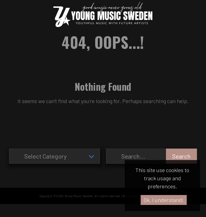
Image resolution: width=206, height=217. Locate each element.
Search (181, 156)
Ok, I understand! (164, 200)
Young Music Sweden (79, 196)
